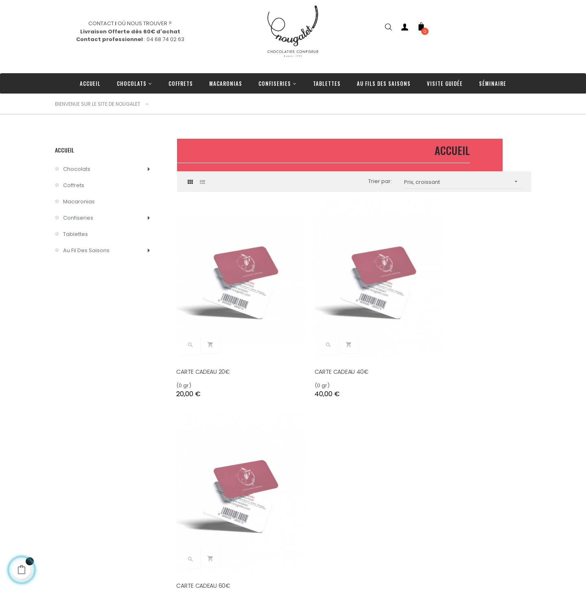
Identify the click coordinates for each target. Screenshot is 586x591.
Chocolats (76, 169)
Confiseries (78, 218)
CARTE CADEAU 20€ (203, 350)
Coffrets (73, 185)
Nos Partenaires (174, 570)
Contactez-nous (174, 534)
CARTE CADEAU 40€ (326, 350)
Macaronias (79, 201)
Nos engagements (177, 522)
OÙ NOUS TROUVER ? (145, 23)
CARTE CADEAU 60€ (448, 350)
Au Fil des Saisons (86, 250)
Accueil (64, 150)
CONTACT (101, 23)
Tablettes (75, 234)
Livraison (164, 558)
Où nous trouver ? (176, 546)
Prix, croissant (463, 181)
